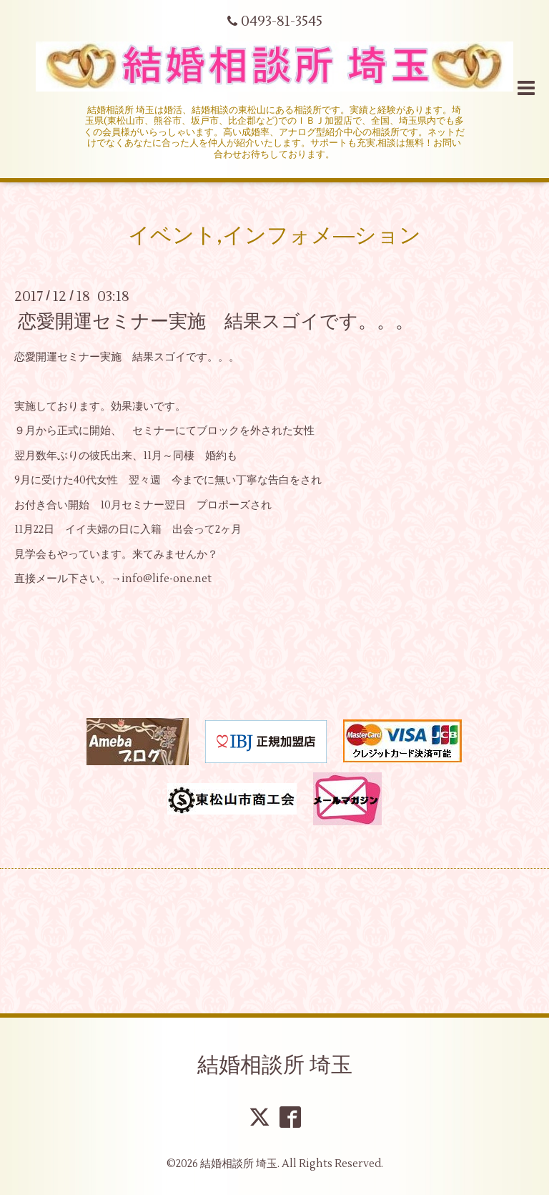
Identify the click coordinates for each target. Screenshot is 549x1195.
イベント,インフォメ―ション (274, 236)
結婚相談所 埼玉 (274, 1065)
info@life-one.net (167, 579)
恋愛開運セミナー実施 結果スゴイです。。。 (216, 322)
